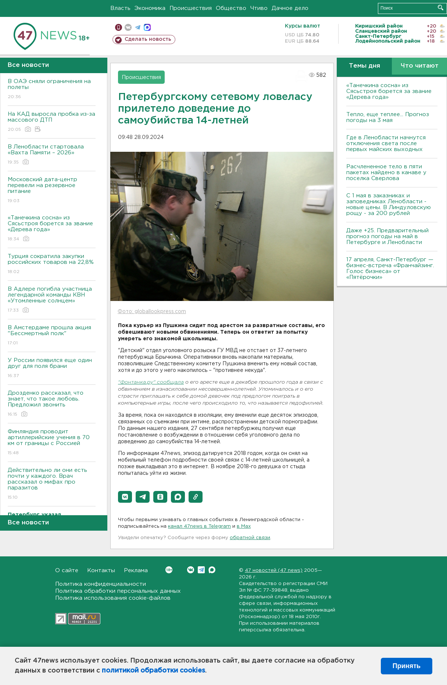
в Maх (244, 526)
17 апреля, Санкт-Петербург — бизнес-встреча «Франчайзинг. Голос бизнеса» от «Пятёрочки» (390, 268)
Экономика (150, 8)
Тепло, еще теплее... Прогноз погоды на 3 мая (387, 117)
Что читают (420, 66)
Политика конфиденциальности (100, 584)
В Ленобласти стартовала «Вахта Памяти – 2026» (52, 154)
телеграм (137, 27)
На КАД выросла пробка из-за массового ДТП (52, 122)
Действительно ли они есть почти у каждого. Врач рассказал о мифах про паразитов (52, 484)
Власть (120, 8)
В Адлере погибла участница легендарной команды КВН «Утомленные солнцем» (52, 300)
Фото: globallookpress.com (152, 311)
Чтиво (259, 8)
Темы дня (364, 66)
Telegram (201, 569)
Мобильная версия (118, 27)
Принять (407, 666)
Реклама (136, 570)
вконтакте (128, 27)
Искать (440, 7)
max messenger (147, 27)
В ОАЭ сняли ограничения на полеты (52, 89)
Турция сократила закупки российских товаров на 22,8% (52, 264)
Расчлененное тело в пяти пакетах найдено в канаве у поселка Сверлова (386, 172)
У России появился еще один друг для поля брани (52, 368)
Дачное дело (290, 8)
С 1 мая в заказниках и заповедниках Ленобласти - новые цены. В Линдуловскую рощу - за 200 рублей (388, 204)
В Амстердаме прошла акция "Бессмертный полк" (52, 335)
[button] (125, 497)
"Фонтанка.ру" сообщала (151, 382)
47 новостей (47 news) (274, 571)
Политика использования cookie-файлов (113, 598)
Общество (231, 8)
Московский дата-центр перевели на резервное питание (52, 190)
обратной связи (250, 538)
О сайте (66, 570)
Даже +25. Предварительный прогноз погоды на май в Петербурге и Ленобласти (387, 236)
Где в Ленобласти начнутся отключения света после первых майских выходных (386, 143)
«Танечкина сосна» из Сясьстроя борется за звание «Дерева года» (52, 228)
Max (211, 569)
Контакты (101, 570)
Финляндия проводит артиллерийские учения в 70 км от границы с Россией (52, 442)
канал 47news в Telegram (199, 526)
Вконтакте (168, 569)
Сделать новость (148, 39)
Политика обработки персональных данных (118, 591)
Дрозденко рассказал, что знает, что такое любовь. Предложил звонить (52, 404)
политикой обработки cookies (153, 671)
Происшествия (190, 8)
